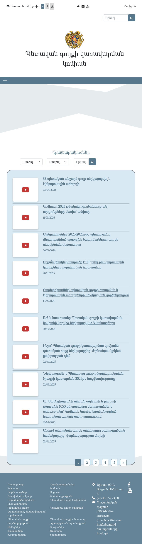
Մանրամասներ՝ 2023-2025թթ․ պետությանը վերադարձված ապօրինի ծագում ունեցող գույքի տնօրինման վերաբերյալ (80, 239)
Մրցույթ (54, 492)
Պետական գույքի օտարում (66, 507)
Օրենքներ (14, 527)
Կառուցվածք (15, 484)
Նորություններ (17, 534)
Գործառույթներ (17, 492)
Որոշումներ (57, 527)
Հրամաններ (15, 531)
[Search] (115, 17)
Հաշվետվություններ (62, 484)
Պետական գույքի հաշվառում (68, 500)
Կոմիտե (55, 488)
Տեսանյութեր (58, 534)
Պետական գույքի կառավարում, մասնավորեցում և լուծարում (26, 511)
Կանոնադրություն (61, 496)
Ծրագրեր (56, 531)
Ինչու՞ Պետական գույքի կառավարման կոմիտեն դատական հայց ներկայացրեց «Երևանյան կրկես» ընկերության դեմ (82, 350)
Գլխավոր (13, 488)
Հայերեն (130, 6)
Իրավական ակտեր (20, 496)
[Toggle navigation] (5, 80)
